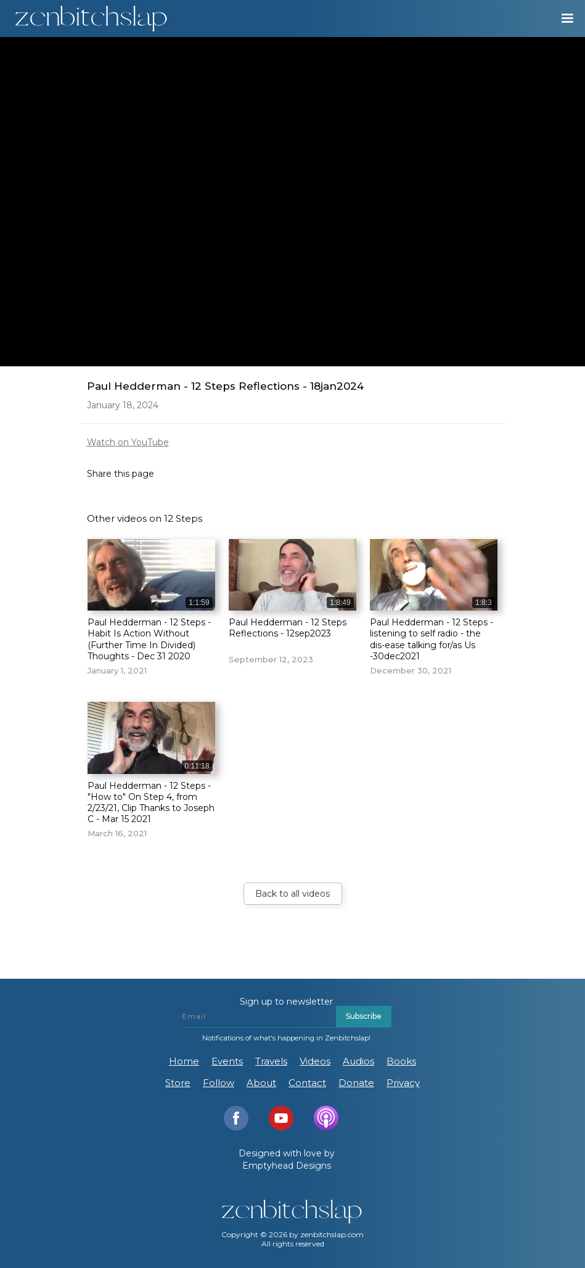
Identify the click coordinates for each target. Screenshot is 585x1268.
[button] (561, 18)
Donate (356, 1082)
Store (177, 1082)
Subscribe (364, 1016)
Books (401, 1061)
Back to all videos (292, 893)
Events (227, 1061)
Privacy (403, 1082)
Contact (307, 1082)
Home (184, 1061)
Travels (271, 1061)
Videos (315, 1061)
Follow (218, 1082)
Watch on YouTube (128, 442)
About (261, 1082)
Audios (358, 1061)
